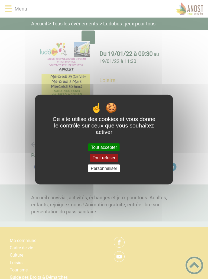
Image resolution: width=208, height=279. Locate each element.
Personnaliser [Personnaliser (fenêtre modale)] (104, 168)
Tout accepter (104, 147)
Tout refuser (104, 157)
